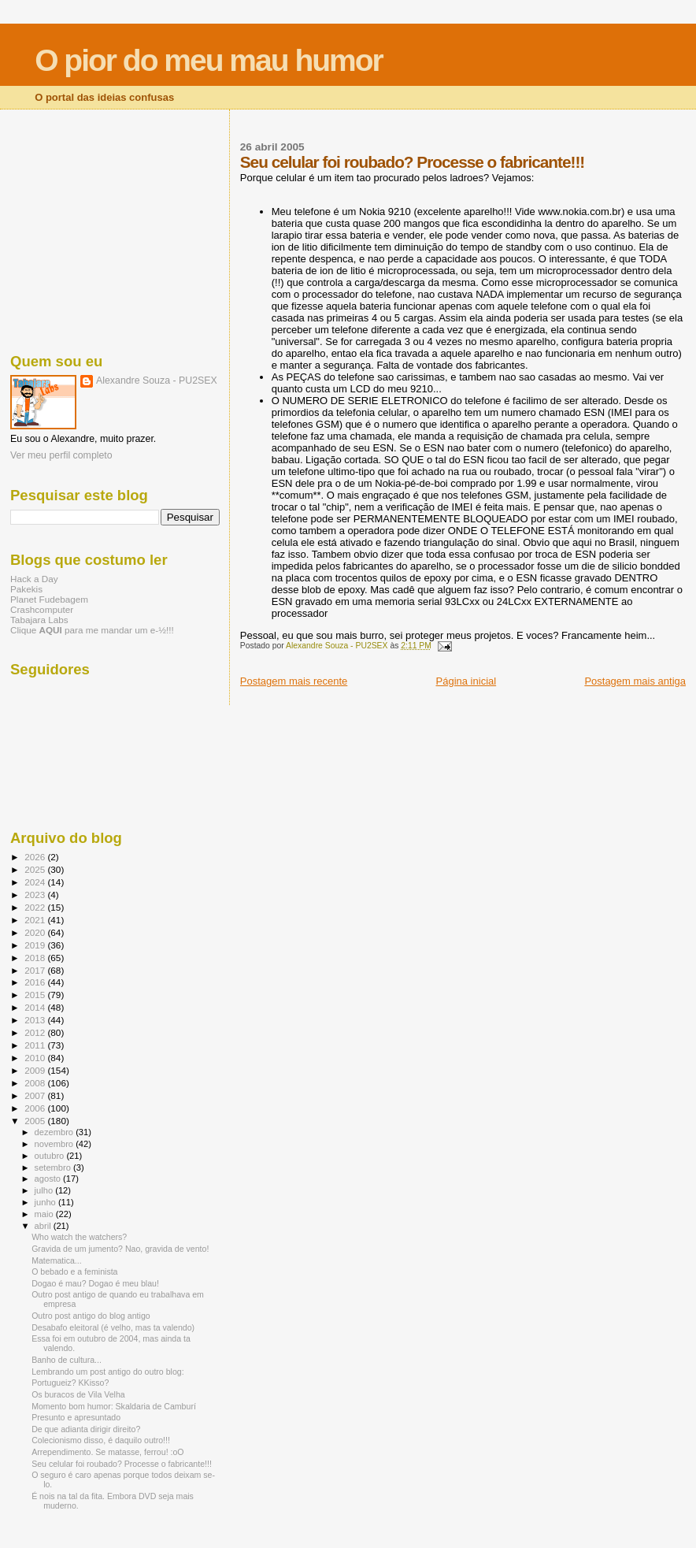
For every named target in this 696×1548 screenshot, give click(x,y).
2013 (35, 1020)
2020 (35, 932)
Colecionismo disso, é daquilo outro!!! (100, 1440)
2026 (35, 857)
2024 (35, 882)
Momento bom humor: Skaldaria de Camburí (113, 1406)
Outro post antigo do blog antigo (90, 1315)
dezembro (55, 1132)
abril (44, 1226)
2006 (35, 1108)
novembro (55, 1144)
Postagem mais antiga (635, 681)
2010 (35, 1057)
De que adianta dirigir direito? (85, 1429)
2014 (35, 1007)
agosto (49, 1178)
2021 (35, 920)
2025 (35, 869)
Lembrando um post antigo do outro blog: (107, 1371)
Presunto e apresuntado (75, 1417)
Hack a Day (34, 579)
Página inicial (466, 681)
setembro (54, 1167)
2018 (35, 957)
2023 (35, 894)
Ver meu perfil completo (61, 455)
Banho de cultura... (66, 1359)
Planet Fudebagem (49, 599)
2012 (35, 1032)
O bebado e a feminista (74, 1271)
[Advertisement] (115, 228)
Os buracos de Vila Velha (78, 1394)
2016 (35, 982)
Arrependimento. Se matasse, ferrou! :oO (107, 1452)
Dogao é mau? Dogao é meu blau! (95, 1283)
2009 (35, 1070)
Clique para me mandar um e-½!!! (92, 630)
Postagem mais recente (294, 681)
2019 (35, 945)
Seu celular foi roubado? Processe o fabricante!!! (121, 1463)
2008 (35, 1083)
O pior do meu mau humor (209, 60)
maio (45, 1214)
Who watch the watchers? (79, 1237)
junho (46, 1202)
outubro (51, 1155)
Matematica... (56, 1260)
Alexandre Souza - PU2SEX (156, 380)
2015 (35, 994)
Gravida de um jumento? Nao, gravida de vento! (120, 1248)
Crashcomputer (41, 609)
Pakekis (26, 589)
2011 (35, 1045)
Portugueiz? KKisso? (70, 1382)
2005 (35, 1121)
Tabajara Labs (39, 619)
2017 (35, 970)
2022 (35, 907)
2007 (35, 1095)
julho (45, 1190)
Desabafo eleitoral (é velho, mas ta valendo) (112, 1327)
